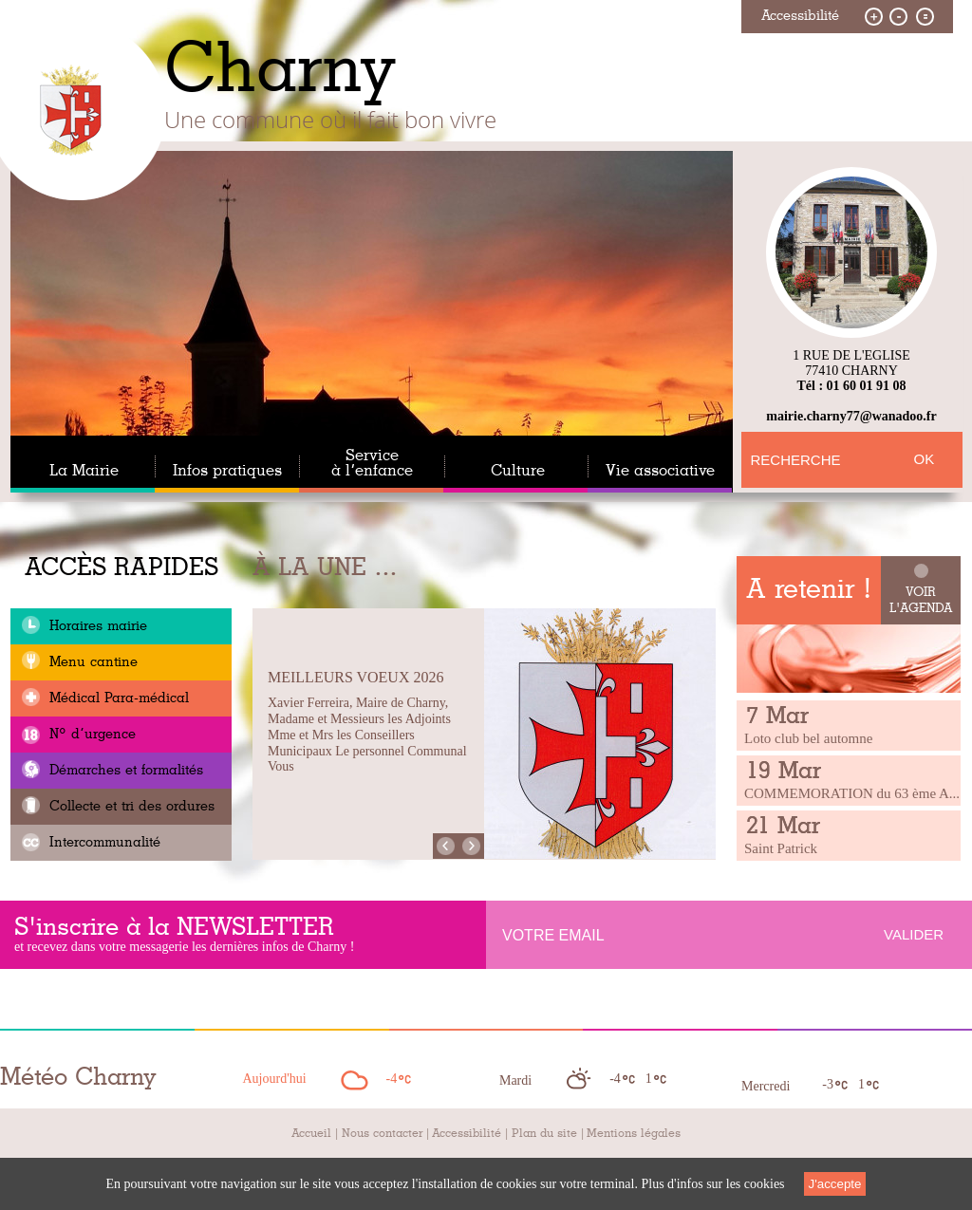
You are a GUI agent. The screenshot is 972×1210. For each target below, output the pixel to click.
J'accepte (835, 1184)
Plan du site (544, 1133)
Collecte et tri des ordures (130, 806)
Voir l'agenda (921, 600)
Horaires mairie (96, 626)
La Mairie (84, 470)
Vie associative (660, 470)
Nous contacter (382, 1133)
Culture (518, 470)
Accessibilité (466, 1133)
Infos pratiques (227, 470)
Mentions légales (634, 1133)
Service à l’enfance (372, 463)
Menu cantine (91, 662)
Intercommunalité (102, 842)
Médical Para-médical (117, 698)
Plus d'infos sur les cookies (712, 1184)
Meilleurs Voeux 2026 (355, 677)
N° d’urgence (90, 734)
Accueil (311, 1133)
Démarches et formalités (124, 770)
